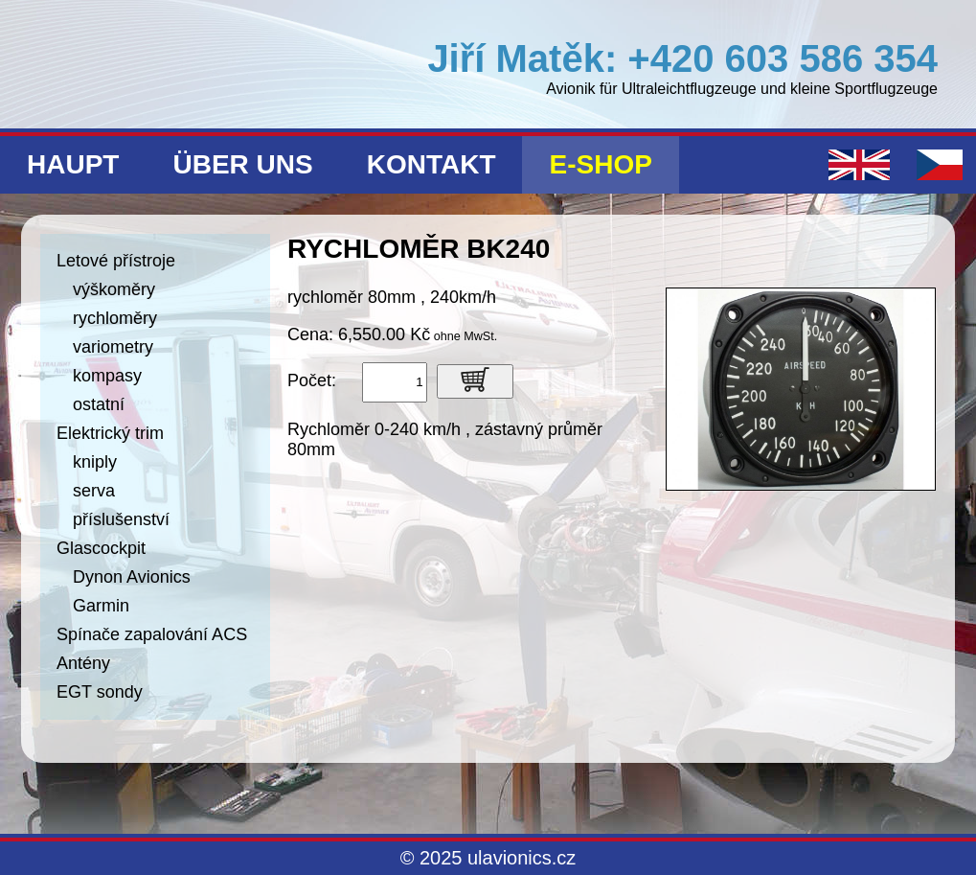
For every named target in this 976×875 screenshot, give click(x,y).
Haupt (73, 164)
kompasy (107, 375)
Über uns (242, 164)
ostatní (99, 404)
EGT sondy (100, 692)
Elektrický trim (110, 433)
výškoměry (114, 289)
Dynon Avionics (132, 577)
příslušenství (121, 519)
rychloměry (115, 318)
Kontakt (431, 164)
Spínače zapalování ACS (152, 634)
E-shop (600, 164)
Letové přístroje (116, 260)
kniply (95, 462)
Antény (83, 663)
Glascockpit (101, 548)
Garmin (101, 605)
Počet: (311, 380)
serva (94, 490)
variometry (113, 347)
